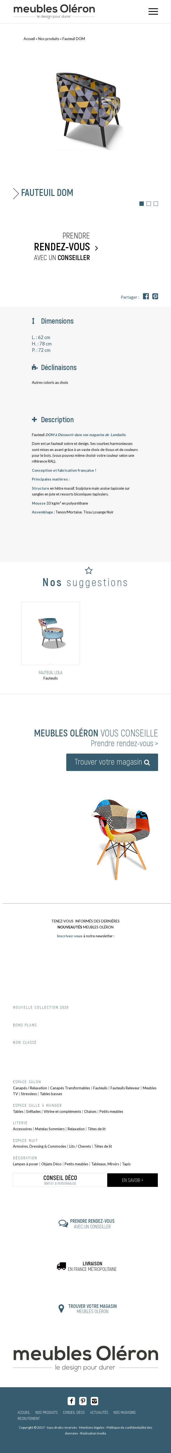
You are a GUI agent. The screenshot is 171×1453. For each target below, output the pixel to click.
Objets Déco (51, 1164)
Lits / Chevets (80, 1146)
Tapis (126, 1164)
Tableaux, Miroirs (105, 1164)
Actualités (99, 1412)
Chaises (90, 1111)
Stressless (29, 1094)
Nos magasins (125, 1412)
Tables (18, 1111)
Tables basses (51, 1094)
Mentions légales (91, 1427)
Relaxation (76, 1129)
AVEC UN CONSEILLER (92, 1223)
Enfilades (33, 1111)
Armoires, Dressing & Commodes (39, 1146)
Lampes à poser (25, 1164)
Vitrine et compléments (62, 1111)
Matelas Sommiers (50, 1129)
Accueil (29, 38)
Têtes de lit (97, 1129)
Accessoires (22, 1129)
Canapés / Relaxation (30, 1088)
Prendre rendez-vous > (124, 743)
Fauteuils (100, 1088)
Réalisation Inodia (93, 1433)
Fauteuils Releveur (125, 1088)
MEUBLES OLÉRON (92, 1309)
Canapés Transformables (70, 1088)
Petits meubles (111, 1111)
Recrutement (29, 1418)
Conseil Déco (74, 1412)
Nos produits (48, 38)
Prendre (53, 246)
